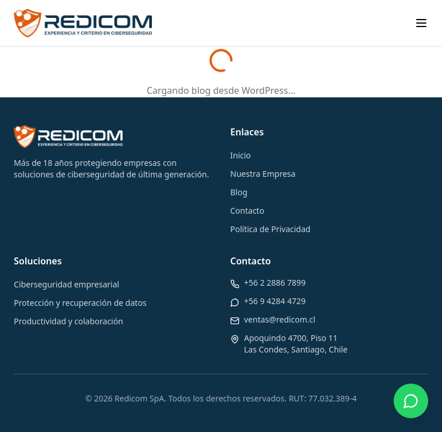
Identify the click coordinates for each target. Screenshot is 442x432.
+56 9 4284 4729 (275, 300)
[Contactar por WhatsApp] (411, 401)
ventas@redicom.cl (279, 319)
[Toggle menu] (421, 23)
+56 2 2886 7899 (275, 282)
